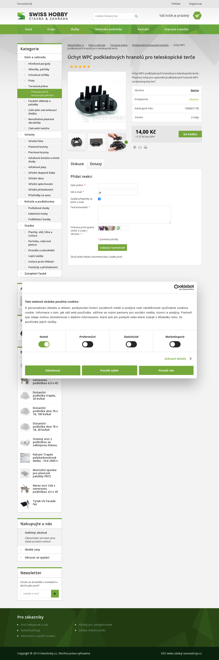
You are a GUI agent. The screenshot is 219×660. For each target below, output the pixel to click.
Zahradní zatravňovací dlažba (42, 111)
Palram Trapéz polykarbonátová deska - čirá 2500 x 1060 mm (45, 459)
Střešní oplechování (40, 184)
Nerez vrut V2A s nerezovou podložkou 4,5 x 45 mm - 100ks (45, 490)
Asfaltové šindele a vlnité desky (43, 159)
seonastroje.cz (192, 653)
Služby (75, 29)
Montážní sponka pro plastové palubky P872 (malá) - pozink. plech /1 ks (44, 476)
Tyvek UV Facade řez (44, 502)
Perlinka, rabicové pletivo (39, 242)
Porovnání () (24, 3)
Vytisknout (145, 147)
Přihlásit (176, 3)
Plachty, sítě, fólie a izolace (40, 233)
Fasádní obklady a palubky (39, 102)
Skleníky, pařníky (38, 69)
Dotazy (96, 163)
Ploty (31, 80)
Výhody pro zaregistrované (95, 624)
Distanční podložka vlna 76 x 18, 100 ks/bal (45, 411)
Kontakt (143, 29)
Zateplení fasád (35, 273)
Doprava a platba (177, 29)
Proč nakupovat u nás (34, 624)
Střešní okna (36, 178)
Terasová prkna (118, 45)
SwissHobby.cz (76, 45)
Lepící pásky (35, 256)
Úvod (28, 29)
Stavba (29, 225)
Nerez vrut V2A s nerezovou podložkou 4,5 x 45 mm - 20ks (45, 381)
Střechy (29, 134)
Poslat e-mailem (140, 147)
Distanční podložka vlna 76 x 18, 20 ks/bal (45, 426)
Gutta (195, 90)
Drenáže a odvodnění (41, 250)
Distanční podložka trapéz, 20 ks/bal (44, 395)
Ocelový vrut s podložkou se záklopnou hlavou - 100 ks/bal (45, 443)
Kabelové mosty (38, 213)
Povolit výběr (109, 370)
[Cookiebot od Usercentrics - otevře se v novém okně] (177, 287)
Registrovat (195, 3)
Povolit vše (166, 370)
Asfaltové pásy (37, 167)
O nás (51, 29)
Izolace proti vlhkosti (41, 261)
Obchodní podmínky (108, 29)
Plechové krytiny (38, 152)
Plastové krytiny (38, 146)
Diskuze (77, 163)
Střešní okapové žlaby (41, 172)
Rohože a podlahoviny (39, 201)
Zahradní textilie (38, 128)
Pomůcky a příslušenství (43, 267)
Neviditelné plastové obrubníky (41, 120)
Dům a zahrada (97, 45)
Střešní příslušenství (40, 189)
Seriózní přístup (30, 630)
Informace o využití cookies (38, 636)
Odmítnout (52, 370)
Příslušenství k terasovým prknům (150, 45)
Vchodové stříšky (38, 75)
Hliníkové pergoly (39, 63)
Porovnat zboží (134, 147)
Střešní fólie (35, 141)
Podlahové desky (38, 208)
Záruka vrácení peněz (92, 630)
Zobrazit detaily (175, 358)
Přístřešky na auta (39, 195)
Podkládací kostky (39, 219)
